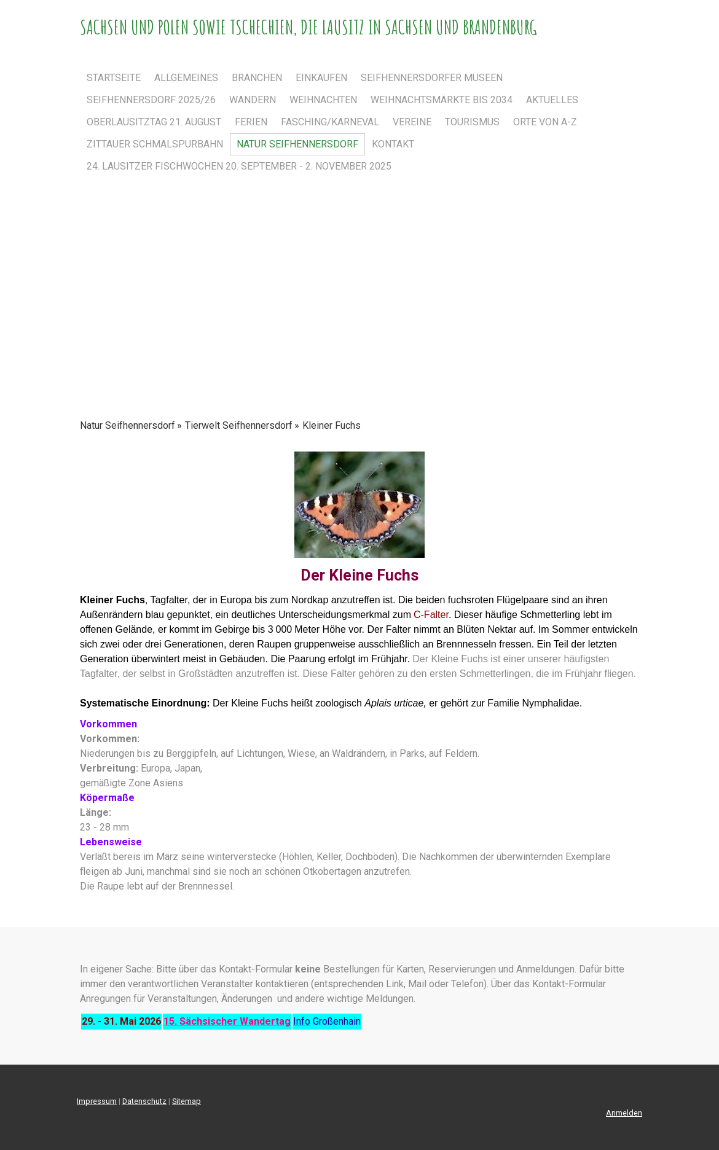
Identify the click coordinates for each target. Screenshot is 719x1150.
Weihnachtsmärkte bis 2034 (442, 100)
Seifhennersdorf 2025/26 (151, 100)
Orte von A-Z (545, 122)
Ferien (251, 122)
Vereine (412, 122)
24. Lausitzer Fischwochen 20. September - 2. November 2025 (239, 166)
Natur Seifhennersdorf (297, 144)
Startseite (114, 78)
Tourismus (472, 122)
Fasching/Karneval (330, 122)
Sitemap (186, 1101)
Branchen (257, 78)
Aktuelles (552, 100)
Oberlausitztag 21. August (154, 122)
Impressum (97, 1101)
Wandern (252, 100)
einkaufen (321, 78)
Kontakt (393, 144)
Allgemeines (186, 78)
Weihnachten (323, 100)
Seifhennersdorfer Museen (432, 78)
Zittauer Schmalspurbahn (155, 144)
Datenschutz (144, 1101)
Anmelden (624, 1112)
